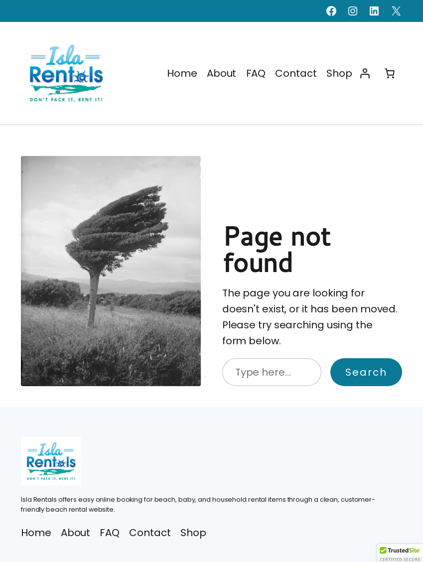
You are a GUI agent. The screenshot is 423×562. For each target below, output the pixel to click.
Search (366, 372)
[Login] (364, 73)
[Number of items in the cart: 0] (389, 73)
